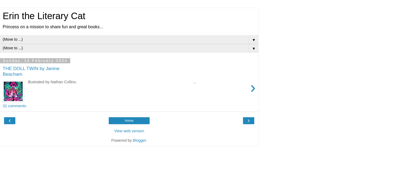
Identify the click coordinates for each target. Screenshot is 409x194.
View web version (129, 131)
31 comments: (15, 106)
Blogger (139, 140)
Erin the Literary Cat (44, 16)
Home (129, 121)
